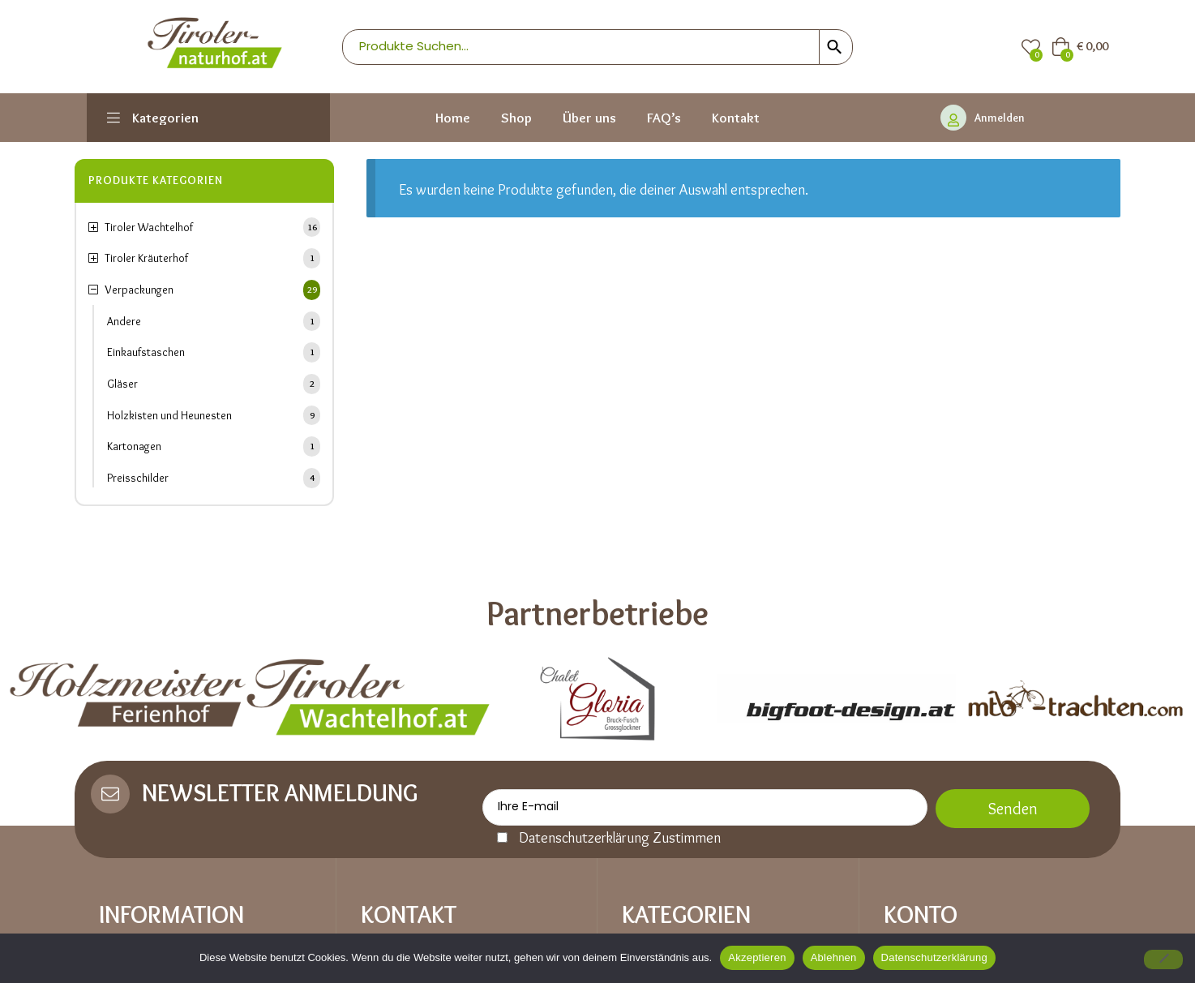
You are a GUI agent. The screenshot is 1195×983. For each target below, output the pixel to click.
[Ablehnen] (1163, 959)
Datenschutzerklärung (934, 957)
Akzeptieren (757, 957)
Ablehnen (834, 957)
